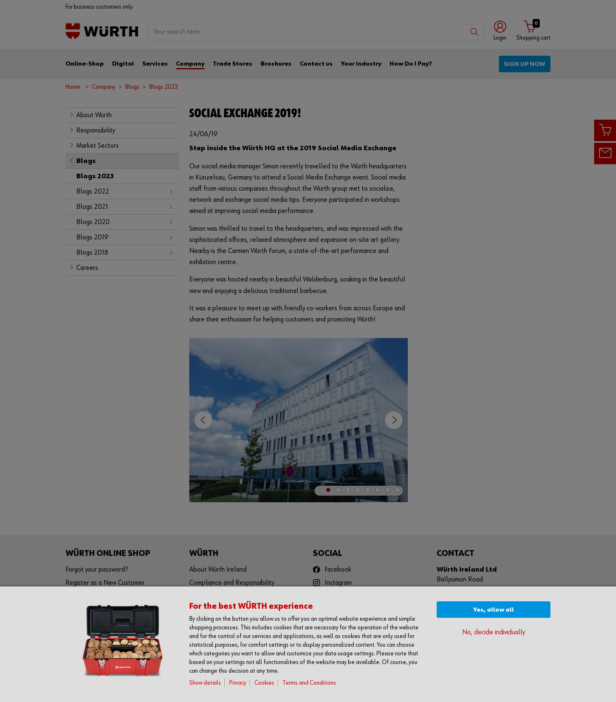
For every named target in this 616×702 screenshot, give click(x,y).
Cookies (264, 683)
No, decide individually (493, 632)
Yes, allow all (493, 610)
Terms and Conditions (309, 683)
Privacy (237, 683)
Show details (205, 683)
